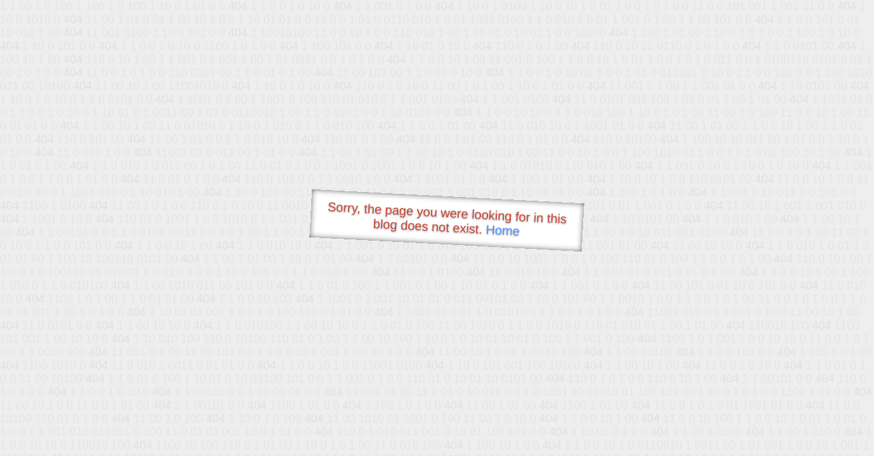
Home (502, 230)
